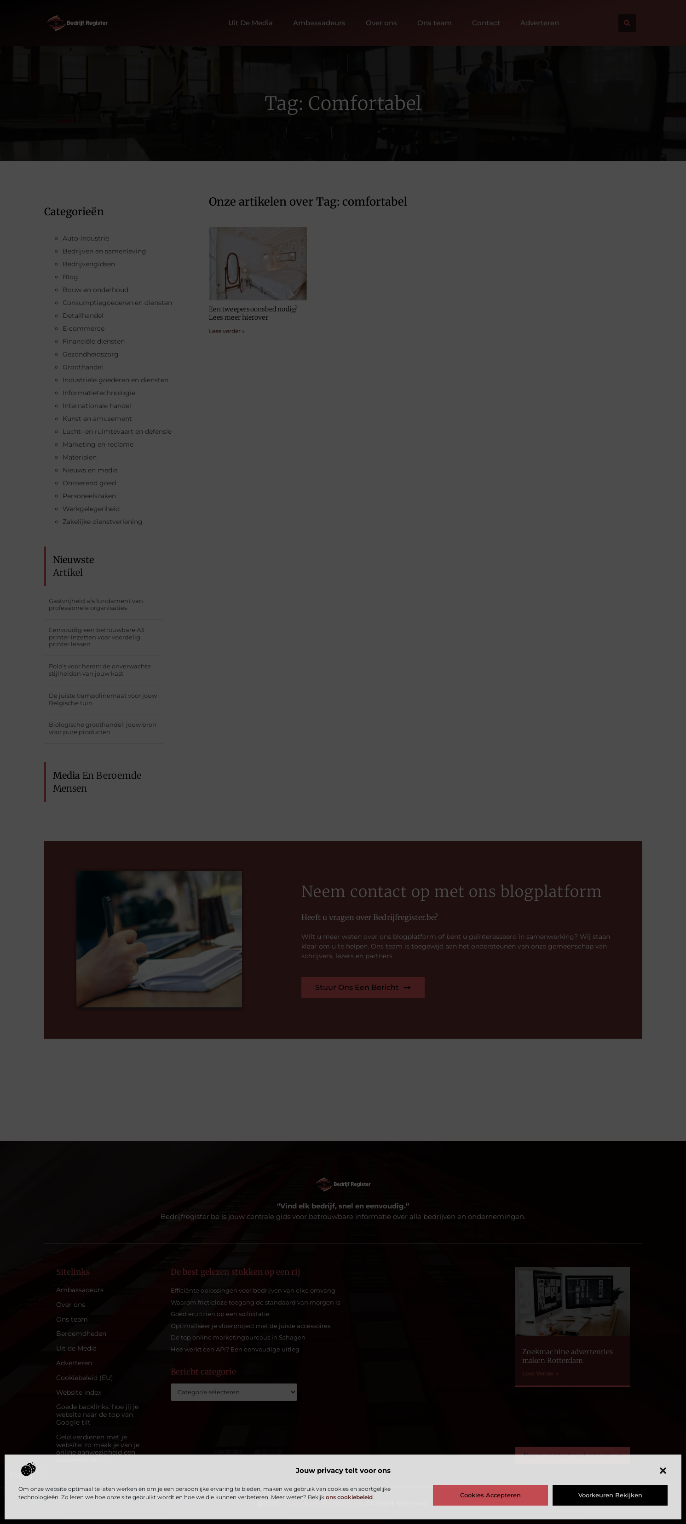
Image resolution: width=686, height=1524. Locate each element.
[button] (663, 1470)
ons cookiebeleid (349, 1497)
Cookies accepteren (490, 1495)
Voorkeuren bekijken (610, 1495)
